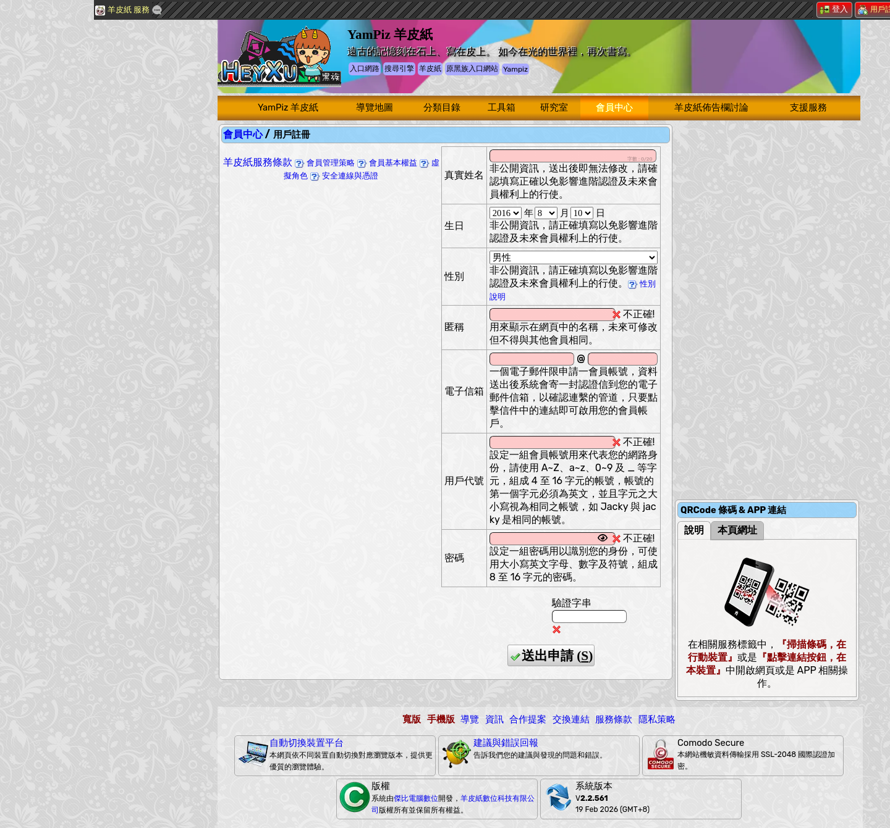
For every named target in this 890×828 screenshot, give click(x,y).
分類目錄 (441, 107)
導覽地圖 (374, 107)
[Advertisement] (92, 207)
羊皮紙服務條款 (257, 162)
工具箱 (501, 107)
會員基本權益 (387, 162)
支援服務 (808, 107)
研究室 (554, 107)
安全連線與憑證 (344, 175)
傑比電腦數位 (416, 798)
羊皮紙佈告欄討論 (711, 107)
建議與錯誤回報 (505, 742)
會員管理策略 (325, 162)
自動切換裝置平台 (306, 742)
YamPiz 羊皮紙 (288, 107)
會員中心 (614, 107)
